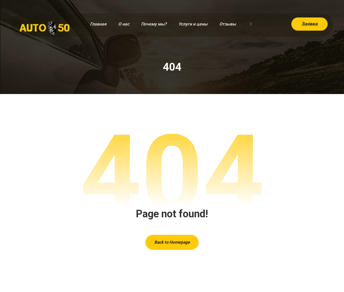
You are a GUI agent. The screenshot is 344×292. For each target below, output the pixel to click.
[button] (251, 24)
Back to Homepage (172, 243)
